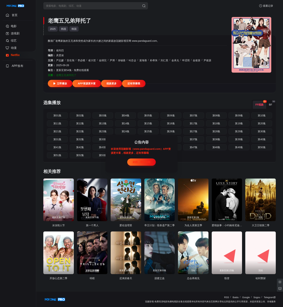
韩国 (63, 28)
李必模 (81, 60)
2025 (53, 28)
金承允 (175, 60)
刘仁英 (164, 60)
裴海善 (143, 60)
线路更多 (111, 83)
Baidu (236, 297)
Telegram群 (270, 297)
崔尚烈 (60, 50)
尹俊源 (207, 60)
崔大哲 (92, 60)
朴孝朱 (154, 60)
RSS (226, 297)
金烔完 (102, 60)
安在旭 (70, 60)
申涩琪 (186, 60)
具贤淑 (60, 55)
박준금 (132, 60)
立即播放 (60, 83)
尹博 (112, 60)
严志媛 (60, 60)
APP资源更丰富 (87, 83)
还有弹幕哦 (133, 83)
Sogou (256, 297)
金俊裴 (196, 60)
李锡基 (121, 60)
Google (246, 297)
